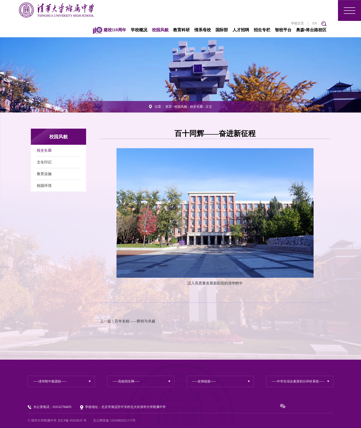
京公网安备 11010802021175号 (114, 420)
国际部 (221, 30)
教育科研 (181, 30)
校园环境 (44, 186)
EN (314, 23)
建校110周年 (109, 30)
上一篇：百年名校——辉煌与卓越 (127, 321)
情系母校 (202, 30)
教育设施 (44, 174)
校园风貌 (160, 30)
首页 (168, 106)
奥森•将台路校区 (311, 30)
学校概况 (139, 30)
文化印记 (44, 162)
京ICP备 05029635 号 (72, 420)
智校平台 (283, 30)
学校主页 (297, 23)
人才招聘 (241, 30)
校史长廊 (196, 106)
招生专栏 (262, 30)
